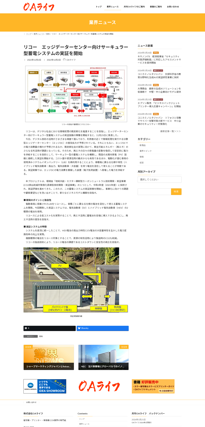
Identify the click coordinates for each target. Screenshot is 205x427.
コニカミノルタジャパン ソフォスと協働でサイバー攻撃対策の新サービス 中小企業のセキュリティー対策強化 (159, 120)
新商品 (156, 53)
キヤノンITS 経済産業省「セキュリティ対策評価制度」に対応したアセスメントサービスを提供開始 (159, 59)
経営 (142, 162)
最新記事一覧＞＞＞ (170, 131)
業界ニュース (84, 424)
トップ (81, 419)
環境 (41, 336)
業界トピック (158, 70)
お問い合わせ (31, 402)
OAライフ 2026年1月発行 (141, 422)
